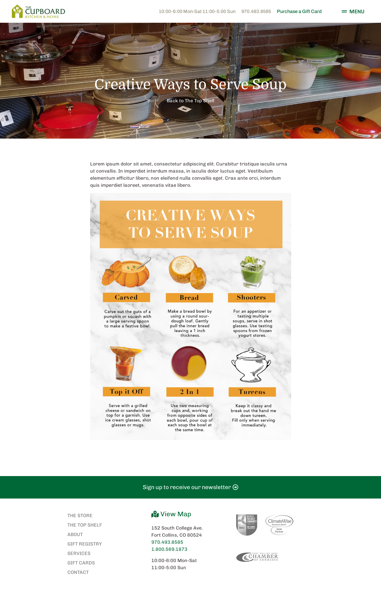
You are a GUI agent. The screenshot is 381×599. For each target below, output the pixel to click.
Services (78, 553)
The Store (80, 515)
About (75, 534)
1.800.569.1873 (169, 549)
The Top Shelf (84, 525)
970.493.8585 (256, 11)
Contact (78, 572)
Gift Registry (84, 544)
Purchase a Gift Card (299, 11)
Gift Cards (81, 563)
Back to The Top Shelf (191, 100)
